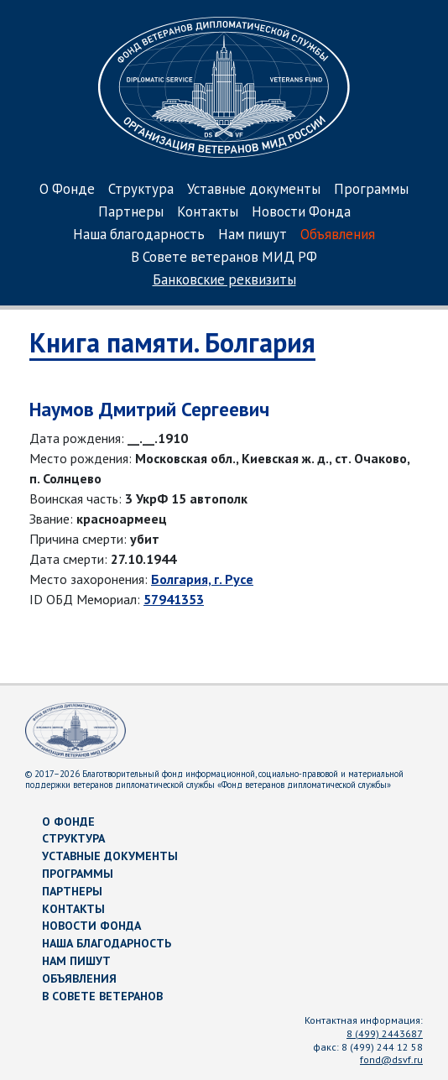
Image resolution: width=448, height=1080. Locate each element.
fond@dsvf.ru (391, 1059)
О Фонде (67, 190)
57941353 (173, 599)
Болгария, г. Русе (202, 579)
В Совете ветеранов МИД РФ (224, 258)
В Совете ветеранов (102, 996)
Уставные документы (253, 190)
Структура (141, 190)
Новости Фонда (301, 213)
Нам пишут (252, 235)
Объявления (337, 235)
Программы (371, 190)
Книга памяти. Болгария (172, 342)
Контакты (207, 213)
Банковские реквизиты (224, 281)
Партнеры (131, 213)
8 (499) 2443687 (384, 1033)
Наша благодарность (139, 235)
